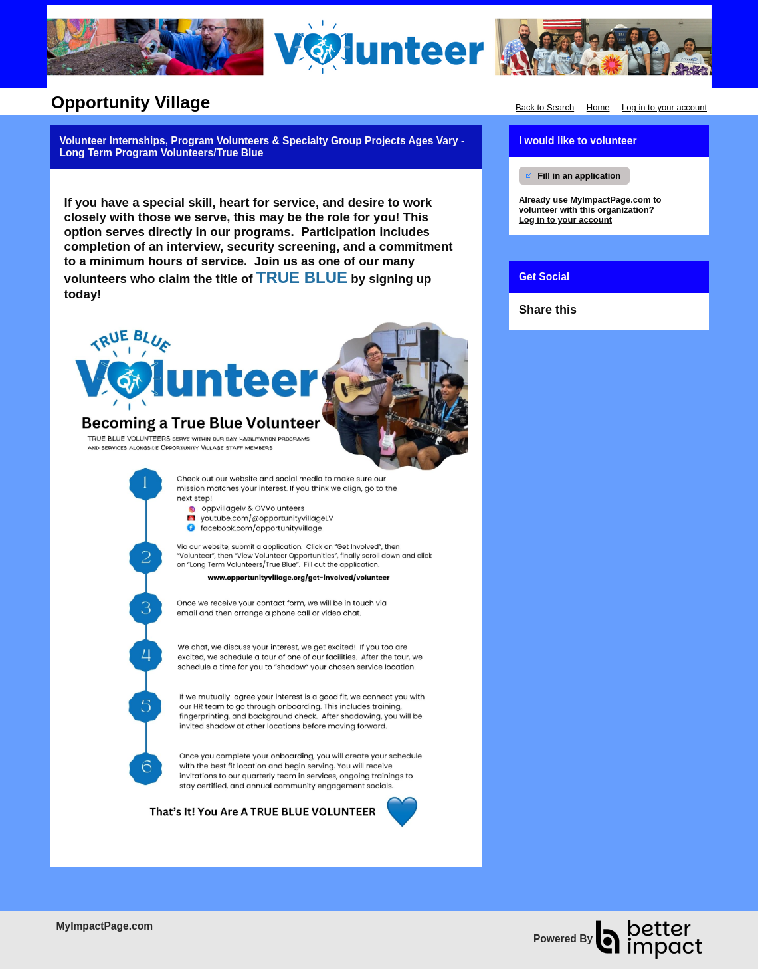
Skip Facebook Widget (623, 315)
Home (598, 107)
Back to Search (545, 107)
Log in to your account (664, 107)
